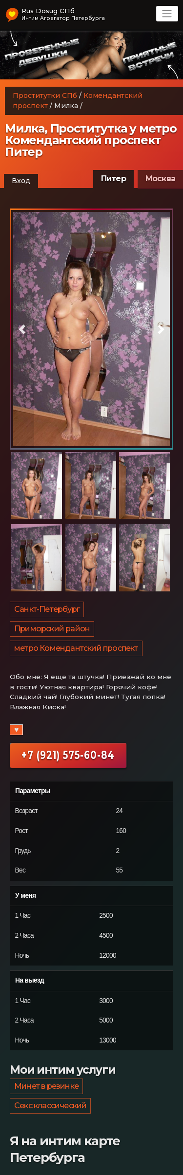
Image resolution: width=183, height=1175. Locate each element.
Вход (21, 180)
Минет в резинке (46, 1086)
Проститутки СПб (45, 95)
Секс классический (50, 1105)
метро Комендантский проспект (76, 648)
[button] (22, 329)
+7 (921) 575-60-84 (68, 755)
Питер (113, 178)
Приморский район (52, 628)
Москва (160, 178)
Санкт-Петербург (47, 609)
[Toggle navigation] (167, 13)
